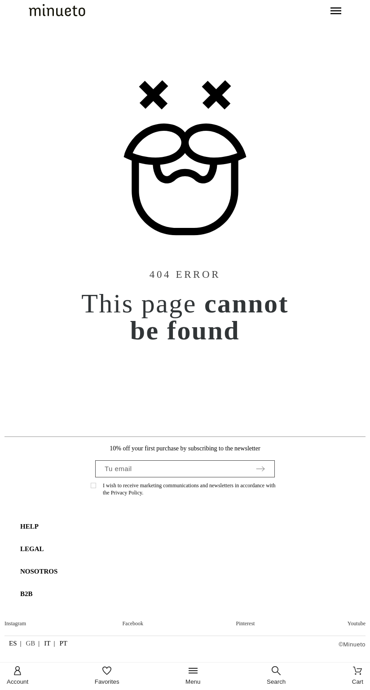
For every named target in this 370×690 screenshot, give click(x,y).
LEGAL (32, 548)
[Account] (17, 676)
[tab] (189, 526)
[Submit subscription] (260, 468)
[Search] (276, 676)
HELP (29, 526)
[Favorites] (107, 676)
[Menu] (193, 676)
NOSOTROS (38, 571)
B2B (26, 593)
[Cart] (358, 676)
